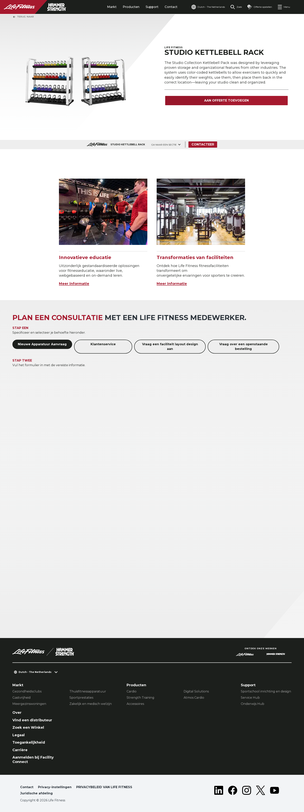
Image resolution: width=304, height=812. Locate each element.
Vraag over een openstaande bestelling (243, 346)
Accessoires (135, 704)
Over (17, 712)
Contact (171, 7)
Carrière (20, 750)
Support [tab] (152, 7)
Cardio (131, 691)
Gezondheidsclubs (26, 691)
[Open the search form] (236, 7)
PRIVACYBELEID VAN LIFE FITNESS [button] (104, 787)
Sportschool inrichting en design (266, 691)
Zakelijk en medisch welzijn (90, 704)
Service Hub (250, 697)
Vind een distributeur (32, 720)
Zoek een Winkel (28, 727)
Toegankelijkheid (28, 742)
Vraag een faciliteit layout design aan (170, 346)
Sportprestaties (81, 697)
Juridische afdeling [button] (36, 793)
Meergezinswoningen (29, 704)
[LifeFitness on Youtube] (274, 791)
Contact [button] (26, 787)
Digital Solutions (196, 691)
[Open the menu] (284, 7)
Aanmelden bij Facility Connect (33, 759)
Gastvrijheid (21, 697)
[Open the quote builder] (260, 7)
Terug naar (23, 16)
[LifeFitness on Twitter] (260, 791)
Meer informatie (74, 284)
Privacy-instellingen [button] (55, 787)
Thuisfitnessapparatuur (87, 691)
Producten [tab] (131, 7)
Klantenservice (103, 344)
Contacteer (203, 144)
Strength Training (140, 697)
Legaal (18, 735)
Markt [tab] (112, 7)
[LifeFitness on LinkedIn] (218, 791)
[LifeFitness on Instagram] (246, 791)
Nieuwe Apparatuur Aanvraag (42, 344)
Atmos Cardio (194, 697)
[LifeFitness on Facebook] (232, 791)
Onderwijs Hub (252, 704)
